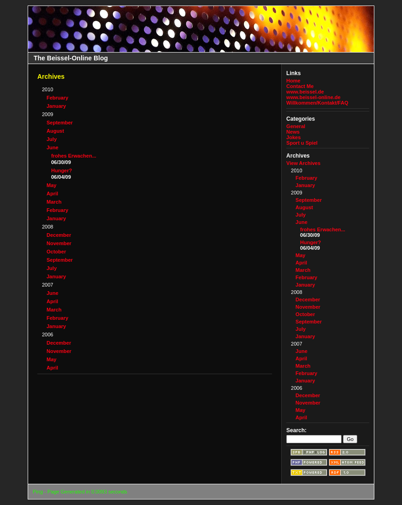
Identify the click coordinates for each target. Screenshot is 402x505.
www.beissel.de (305, 91)
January (56, 106)
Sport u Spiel (302, 143)
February (57, 97)
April (52, 193)
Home (293, 80)
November (59, 243)
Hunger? (61, 170)
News (293, 132)
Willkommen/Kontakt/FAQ (317, 103)
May (51, 185)
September (60, 122)
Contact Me (299, 86)
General (295, 126)
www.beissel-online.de (313, 97)
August (55, 131)
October (56, 251)
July (52, 139)
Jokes (293, 137)
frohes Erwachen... (73, 156)
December (59, 235)
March (54, 202)
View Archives (303, 163)
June (53, 147)
